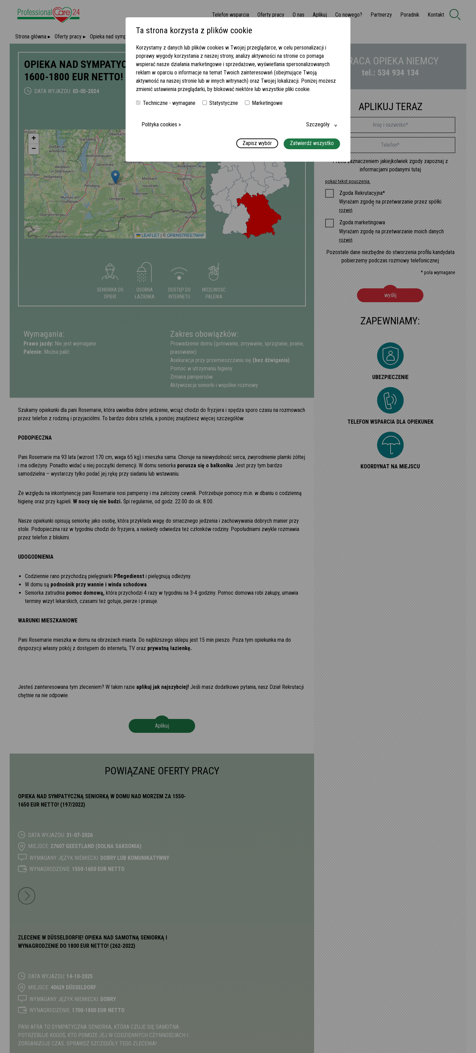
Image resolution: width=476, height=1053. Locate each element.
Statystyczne (220, 103)
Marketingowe (264, 103)
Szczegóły (318, 124)
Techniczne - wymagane (165, 103)
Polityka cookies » (161, 124)
